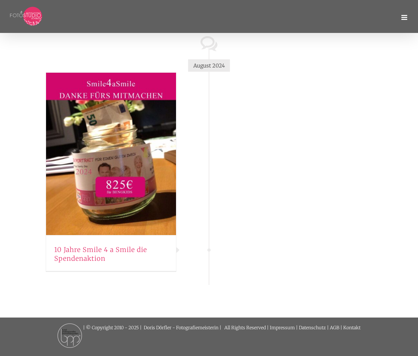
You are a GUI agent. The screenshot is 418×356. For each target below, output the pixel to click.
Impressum (282, 328)
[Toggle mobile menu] (404, 17)
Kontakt (352, 328)
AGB (334, 328)
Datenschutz (312, 328)
